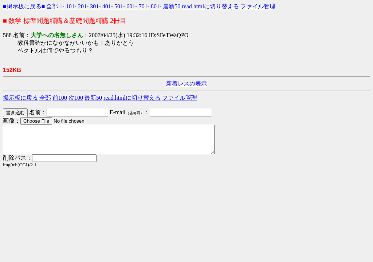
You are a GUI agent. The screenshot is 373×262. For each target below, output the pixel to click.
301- (95, 6)
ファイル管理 (257, 6)
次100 (75, 98)
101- (71, 6)
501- (119, 6)
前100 (59, 98)
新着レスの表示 (186, 83)
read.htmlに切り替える (210, 6)
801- (156, 6)
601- (131, 6)
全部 (52, 6)
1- (61, 6)
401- (107, 6)
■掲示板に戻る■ (24, 6)
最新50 (171, 6)
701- (144, 6)
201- (83, 6)
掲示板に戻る (20, 98)
